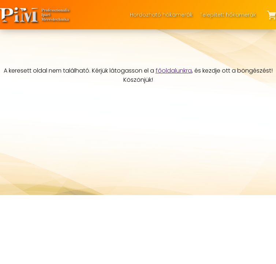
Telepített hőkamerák (228, 14)
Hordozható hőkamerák (161, 14)
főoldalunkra (174, 70)
